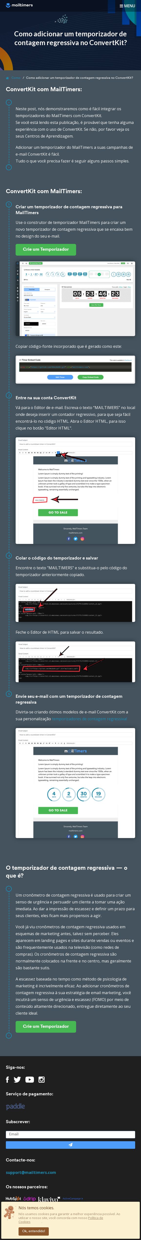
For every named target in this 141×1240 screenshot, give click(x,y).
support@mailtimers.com (31, 1172)
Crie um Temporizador (46, 249)
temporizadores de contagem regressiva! (89, 718)
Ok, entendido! (33, 1231)
